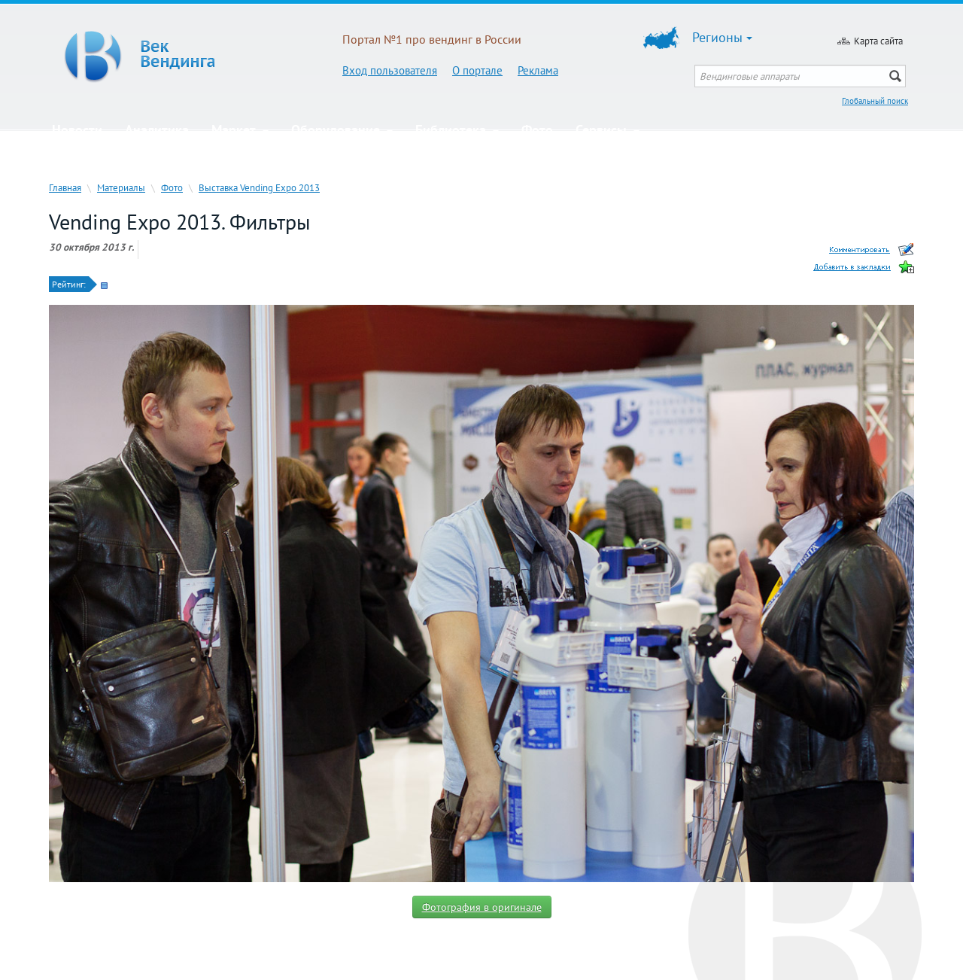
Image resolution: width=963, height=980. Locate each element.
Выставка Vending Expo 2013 (259, 187)
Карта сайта (878, 40)
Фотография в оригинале (482, 907)
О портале (477, 70)
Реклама (538, 70)
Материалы (121, 187)
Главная (65, 187)
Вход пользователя (389, 70)
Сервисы (607, 129)
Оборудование (342, 129)
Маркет (240, 129)
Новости (77, 129)
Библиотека (457, 129)
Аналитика (157, 129)
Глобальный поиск (875, 101)
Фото (537, 129)
